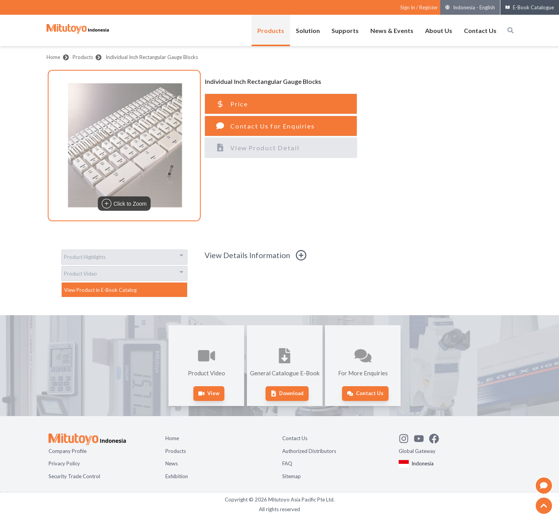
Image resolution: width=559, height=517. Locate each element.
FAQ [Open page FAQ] (287, 463)
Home (53, 57)
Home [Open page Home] (172, 438)
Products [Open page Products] (175, 451)
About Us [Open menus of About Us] (438, 30)
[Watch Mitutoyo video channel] (421, 437)
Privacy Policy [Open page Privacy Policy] (64, 463)
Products (83, 57)
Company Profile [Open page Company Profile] (68, 451)
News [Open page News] (171, 463)
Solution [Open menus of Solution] (308, 30)
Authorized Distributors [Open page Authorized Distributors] (309, 451)
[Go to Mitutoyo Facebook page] (436, 437)
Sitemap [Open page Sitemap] (291, 476)
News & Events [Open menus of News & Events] (391, 30)
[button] (124, 145)
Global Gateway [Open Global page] (417, 451)
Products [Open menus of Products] (270, 30)
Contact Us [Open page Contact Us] (294, 438)
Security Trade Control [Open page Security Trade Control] (74, 476)
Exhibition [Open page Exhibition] (176, 476)
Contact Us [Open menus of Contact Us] (480, 30)
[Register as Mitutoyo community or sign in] (419, 7)
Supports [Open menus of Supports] (345, 30)
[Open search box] (510, 30)
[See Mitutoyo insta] (406, 437)
